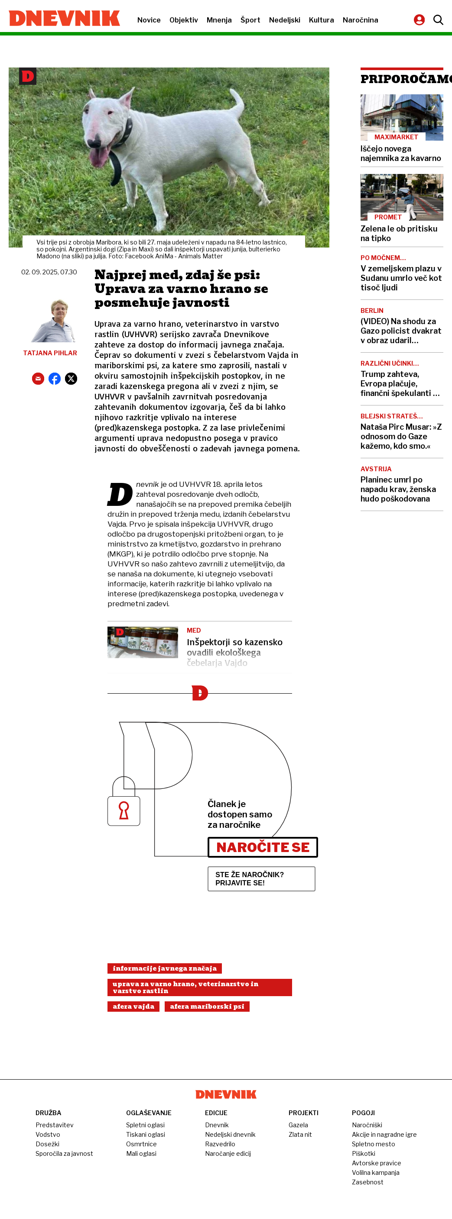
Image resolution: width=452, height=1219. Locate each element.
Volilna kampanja (376, 1172)
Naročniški (367, 1125)
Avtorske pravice (376, 1163)
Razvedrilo (220, 1144)
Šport (250, 20)
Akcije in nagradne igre (384, 1134)
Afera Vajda (133, 1006)
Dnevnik (217, 1125)
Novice (149, 20)
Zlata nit (300, 1134)
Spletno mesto (373, 1144)
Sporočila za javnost (64, 1153)
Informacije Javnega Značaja (165, 968)
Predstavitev (55, 1125)
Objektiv (183, 20)
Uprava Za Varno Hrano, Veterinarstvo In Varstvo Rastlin (185, 987)
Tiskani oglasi (145, 1134)
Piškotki (363, 1153)
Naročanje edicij (228, 1153)
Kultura (321, 20)
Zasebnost (368, 1182)
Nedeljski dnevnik (230, 1134)
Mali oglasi (141, 1153)
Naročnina (360, 20)
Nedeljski (284, 20)
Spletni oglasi (145, 1125)
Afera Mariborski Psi (207, 1006)
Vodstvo (48, 1134)
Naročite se (262, 847)
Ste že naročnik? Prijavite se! (249, 879)
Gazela (298, 1125)
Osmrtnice (141, 1144)
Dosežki (47, 1144)
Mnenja (219, 20)
